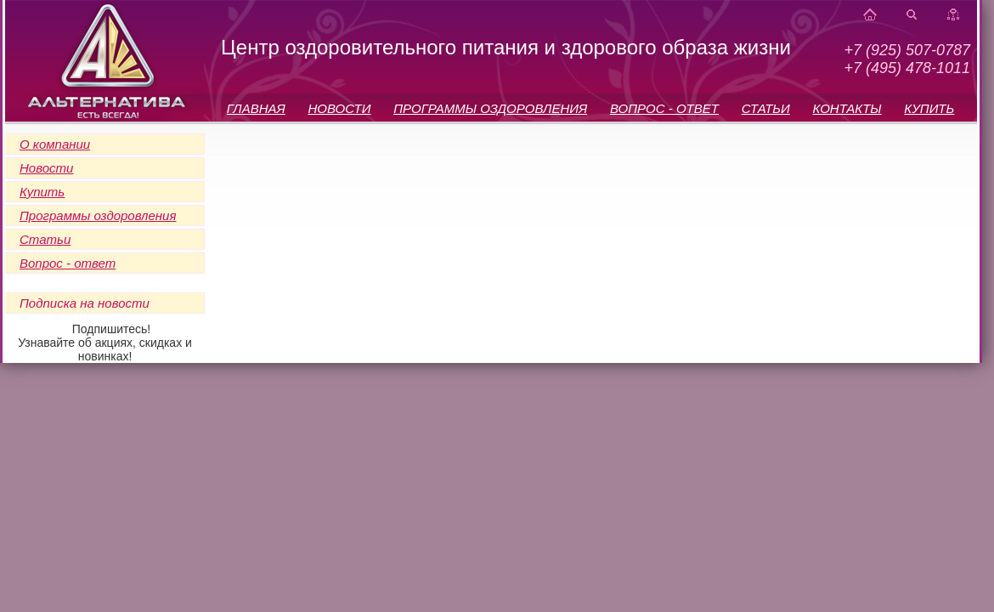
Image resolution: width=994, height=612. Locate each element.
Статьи (45, 239)
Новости (46, 168)
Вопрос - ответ (68, 263)
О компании (55, 144)
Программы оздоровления (98, 215)
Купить (42, 191)
